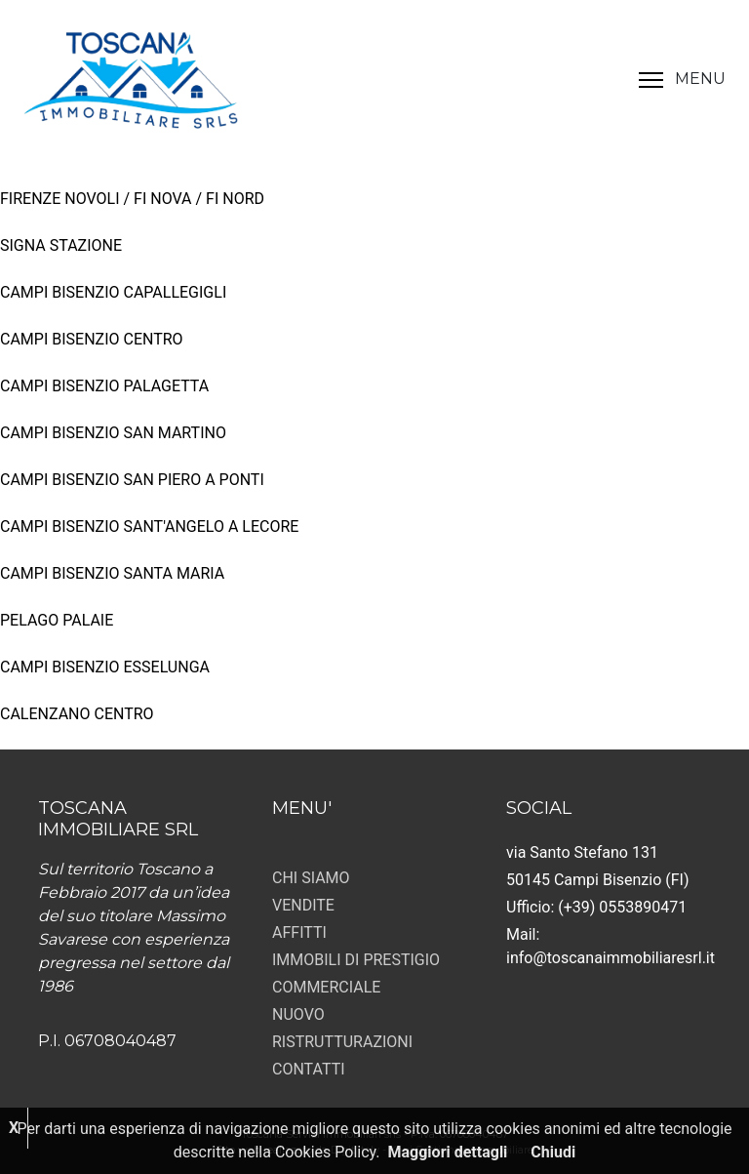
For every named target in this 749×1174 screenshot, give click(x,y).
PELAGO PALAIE (56, 620)
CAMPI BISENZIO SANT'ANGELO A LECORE (149, 526)
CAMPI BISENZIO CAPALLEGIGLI (113, 292)
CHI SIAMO (311, 878)
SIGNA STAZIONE (61, 245)
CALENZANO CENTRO (77, 714)
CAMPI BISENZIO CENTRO (91, 339)
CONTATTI (308, 1069)
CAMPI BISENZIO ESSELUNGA (105, 667)
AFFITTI (299, 932)
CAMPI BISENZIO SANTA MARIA (112, 573)
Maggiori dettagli (448, 1152)
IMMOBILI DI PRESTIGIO (356, 960)
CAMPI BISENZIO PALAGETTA (104, 386)
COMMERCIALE (326, 987)
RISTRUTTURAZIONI (342, 1041)
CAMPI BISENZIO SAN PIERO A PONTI (132, 479)
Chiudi (553, 1152)
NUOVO (298, 1014)
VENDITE (303, 905)
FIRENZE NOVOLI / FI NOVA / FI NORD (132, 198)
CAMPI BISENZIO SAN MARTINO (113, 433)
